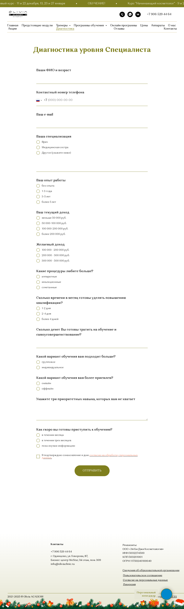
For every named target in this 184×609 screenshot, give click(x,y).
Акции (12, 28)
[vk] (138, 14)
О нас (172, 25)
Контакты (170, 28)
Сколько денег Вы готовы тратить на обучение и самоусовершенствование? (76, 332)
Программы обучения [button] (89, 25)
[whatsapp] (130, 14)
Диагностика (65, 28)
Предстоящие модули (37, 25)
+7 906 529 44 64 (159, 14)
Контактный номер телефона (60, 92)
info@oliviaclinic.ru (63, 564)
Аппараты (158, 25)
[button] (142, 575)
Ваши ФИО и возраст (53, 70)
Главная (12, 25)
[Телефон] (122, 14)
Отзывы (119, 28)
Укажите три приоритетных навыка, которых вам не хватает (85, 399)
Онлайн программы (123, 25)
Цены (144, 25)
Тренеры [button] (62, 25)
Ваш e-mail (44, 114)
